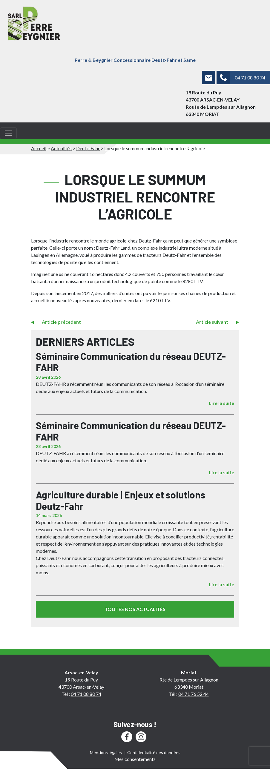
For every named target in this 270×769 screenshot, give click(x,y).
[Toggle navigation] (8, 133)
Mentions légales (106, 752)
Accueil (38, 148)
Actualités (61, 148)
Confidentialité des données (153, 752)
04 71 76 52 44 (193, 694)
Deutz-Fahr (88, 148)
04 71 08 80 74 (250, 77)
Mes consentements (135, 759)
